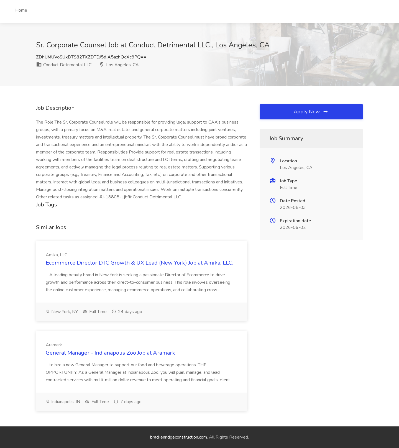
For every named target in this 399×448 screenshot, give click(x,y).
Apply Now (311, 111)
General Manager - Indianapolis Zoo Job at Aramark (110, 353)
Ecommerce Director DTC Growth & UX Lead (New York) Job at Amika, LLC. (139, 263)
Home (21, 10)
